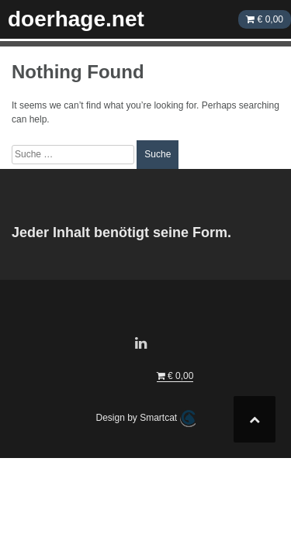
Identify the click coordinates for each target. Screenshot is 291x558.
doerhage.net (76, 19)
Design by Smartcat (145, 418)
